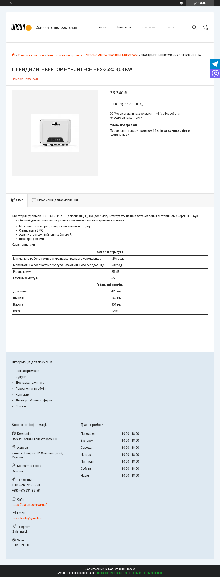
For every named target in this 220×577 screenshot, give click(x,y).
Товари (122, 27)
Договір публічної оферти (34, 400)
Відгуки (21, 377)
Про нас (21, 406)
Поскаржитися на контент (113, 572)
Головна (100, 27)
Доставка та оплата (30, 382)
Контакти (148, 27)
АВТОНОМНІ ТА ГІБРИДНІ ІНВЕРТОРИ (111, 55)
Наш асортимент (27, 371)
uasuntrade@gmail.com (28, 518)
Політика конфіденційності (147, 572)
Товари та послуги (31, 55)
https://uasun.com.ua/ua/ (29, 504)
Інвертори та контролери (64, 55)
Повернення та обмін (31, 388)
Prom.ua (131, 569)
